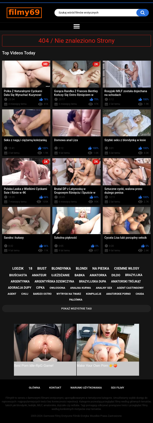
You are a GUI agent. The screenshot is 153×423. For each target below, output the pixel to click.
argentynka (20, 281)
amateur (39, 275)
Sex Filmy (117, 387)
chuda (140, 293)
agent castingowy (130, 287)
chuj (24, 293)
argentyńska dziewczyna (54, 281)
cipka (40, 287)
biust (42, 268)
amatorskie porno (118, 293)
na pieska (100, 268)
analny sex (104, 287)
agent (12, 293)
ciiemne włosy (126, 268)
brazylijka (133, 275)
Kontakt (55, 387)
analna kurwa (80, 287)
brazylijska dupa (92, 281)
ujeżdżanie (60, 275)
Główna (34, 387)
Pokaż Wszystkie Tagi (76, 308)
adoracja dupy (19, 287)
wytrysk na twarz (69, 293)
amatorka (98, 275)
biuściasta (18, 275)
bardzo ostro (42, 293)
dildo (115, 275)
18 (30, 268)
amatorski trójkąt (126, 281)
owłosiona (57, 287)
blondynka (61, 268)
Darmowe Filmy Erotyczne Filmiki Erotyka (66, 415)
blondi (82, 268)
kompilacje (93, 293)
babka (80, 275)
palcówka (75, 299)
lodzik (17, 268)
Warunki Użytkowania (86, 387)
